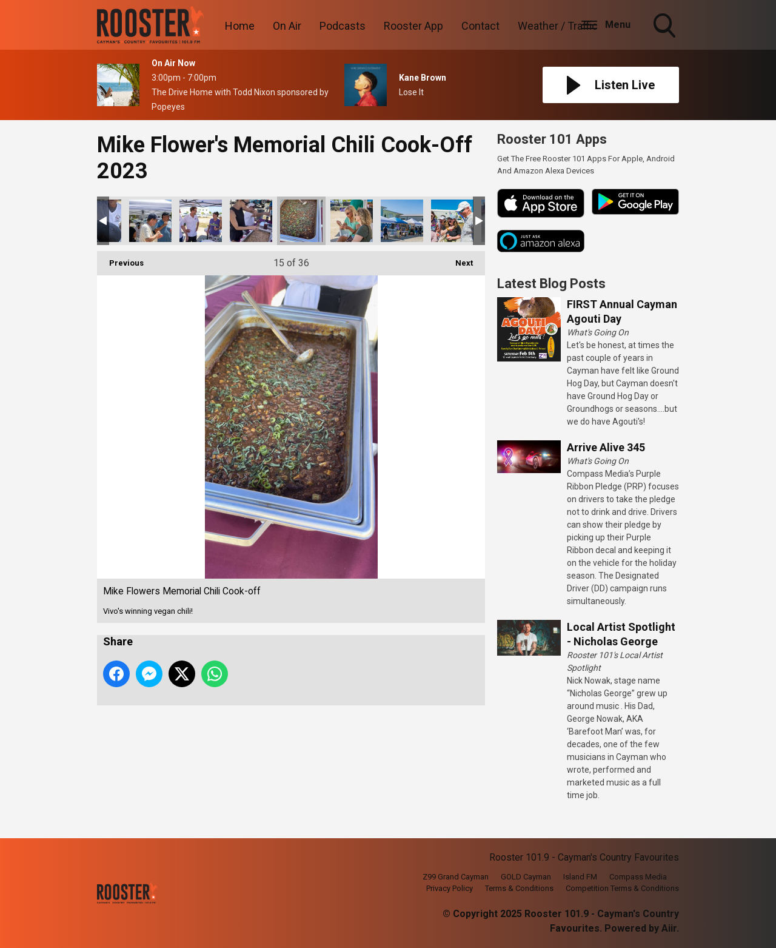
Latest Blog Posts (551, 283)
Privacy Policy (449, 888)
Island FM (580, 876)
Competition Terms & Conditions (622, 888)
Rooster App (413, 25)
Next (458, 259)
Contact (480, 25)
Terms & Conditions (519, 888)
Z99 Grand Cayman (456, 876)
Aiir (669, 928)
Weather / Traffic (558, 25)
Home (240, 25)
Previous (120, 259)
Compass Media (638, 876)
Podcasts (342, 25)
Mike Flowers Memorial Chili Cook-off (150, 221)
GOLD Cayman (526, 876)
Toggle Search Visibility (665, 26)
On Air (287, 25)
